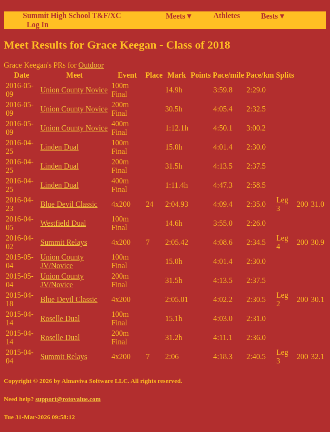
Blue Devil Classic (69, 204)
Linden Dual (59, 147)
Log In (36, 24)
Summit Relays (63, 242)
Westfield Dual (63, 223)
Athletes (226, 15)
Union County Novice (74, 90)
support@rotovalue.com (67, 398)
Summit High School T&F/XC (72, 15)
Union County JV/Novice (62, 261)
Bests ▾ (272, 16)
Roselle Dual (60, 318)
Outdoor (91, 65)
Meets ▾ (178, 16)
